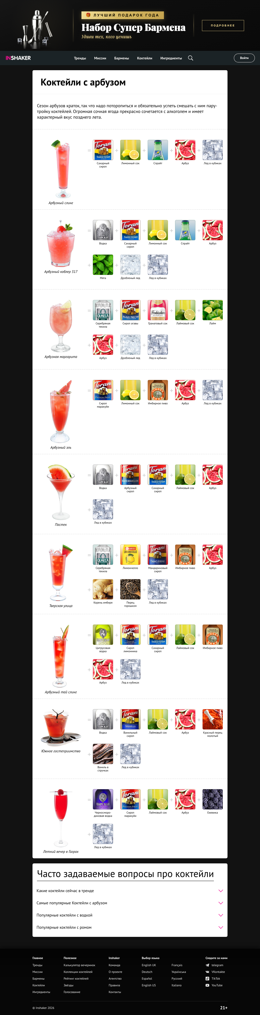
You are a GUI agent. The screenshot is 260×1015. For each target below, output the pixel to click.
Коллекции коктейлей (78, 972)
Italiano (177, 985)
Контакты (115, 992)
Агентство (115, 979)
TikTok (213, 979)
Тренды (80, 58)
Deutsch (147, 972)
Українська (179, 972)
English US (149, 985)
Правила (114, 985)
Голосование (72, 992)
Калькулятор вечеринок (79, 965)
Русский (177, 979)
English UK (149, 965)
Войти (244, 58)
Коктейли (144, 58)
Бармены (121, 58)
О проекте (115, 972)
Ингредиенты (171, 58)
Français (177, 965)
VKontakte (215, 972)
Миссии (100, 58)
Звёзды (68, 985)
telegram (214, 965)
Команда (114, 965)
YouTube (214, 985)
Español (147, 979)
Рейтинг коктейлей (76, 979)
